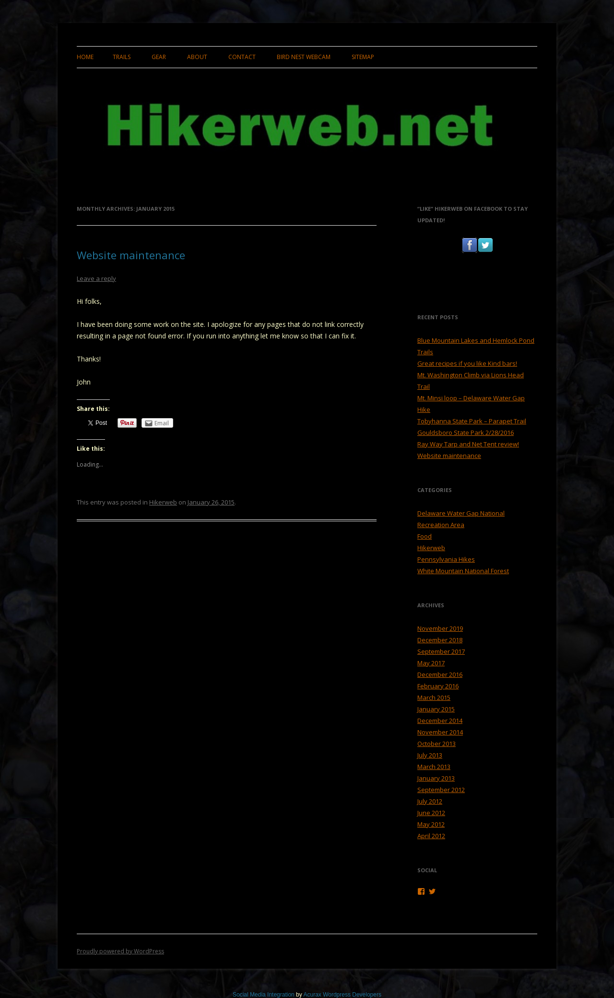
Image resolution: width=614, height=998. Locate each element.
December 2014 (439, 720)
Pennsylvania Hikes (446, 559)
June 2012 (431, 812)
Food (424, 536)
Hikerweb (163, 502)
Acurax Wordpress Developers (342, 994)
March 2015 (433, 697)
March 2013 (433, 766)
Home (85, 57)
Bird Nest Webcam (304, 57)
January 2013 (436, 778)
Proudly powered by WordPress (120, 951)
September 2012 (441, 789)
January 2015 (436, 709)
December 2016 (439, 674)
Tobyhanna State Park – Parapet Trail (471, 421)
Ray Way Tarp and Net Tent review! (468, 444)
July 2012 (429, 801)
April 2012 (431, 835)
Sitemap (363, 57)
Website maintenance (131, 255)
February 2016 (438, 686)
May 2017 (431, 663)
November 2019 (440, 628)
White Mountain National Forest (463, 570)
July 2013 (429, 755)
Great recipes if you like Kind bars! (467, 363)
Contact (242, 57)
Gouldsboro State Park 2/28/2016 (465, 432)
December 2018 (439, 640)
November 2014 (440, 732)
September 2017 (441, 651)
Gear (159, 57)
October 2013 (436, 743)
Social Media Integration (264, 994)
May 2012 (431, 824)
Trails (121, 57)
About (197, 57)
